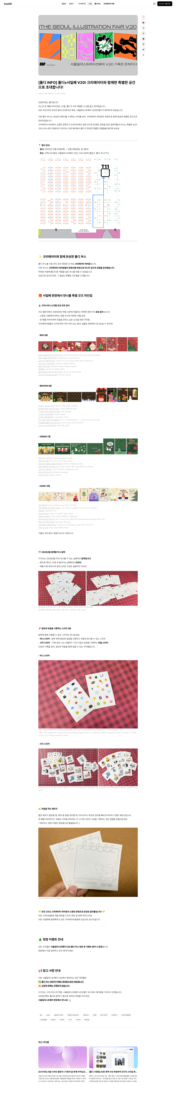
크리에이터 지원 (108, 4)
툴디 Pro (98, 4)
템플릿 (64, 4)
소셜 (90, 4)
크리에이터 (82, 4)
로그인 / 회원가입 (164, 4)
